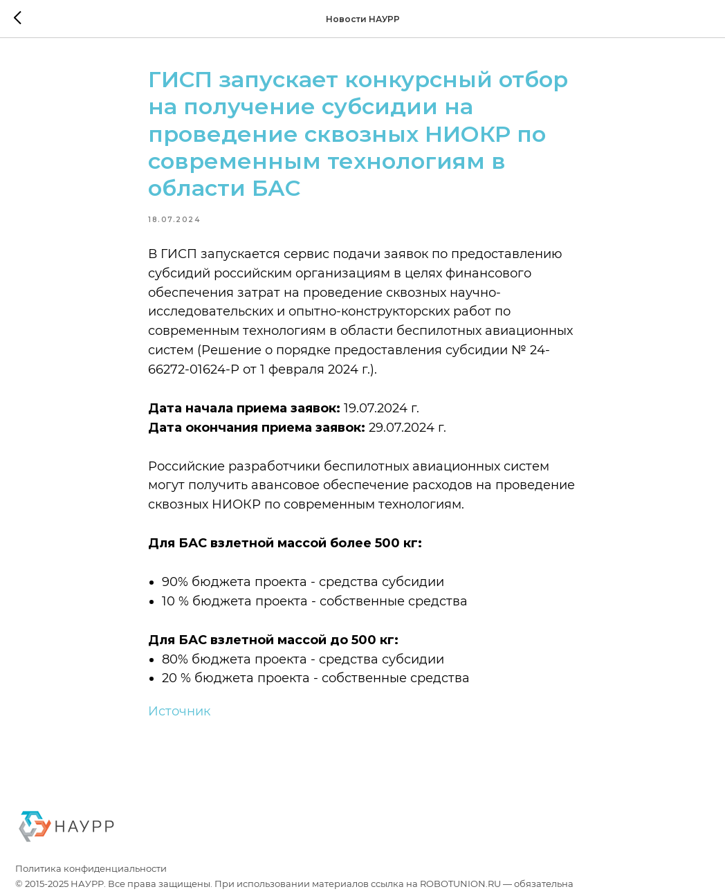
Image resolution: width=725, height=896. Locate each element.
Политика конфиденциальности (91, 868)
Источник (179, 711)
